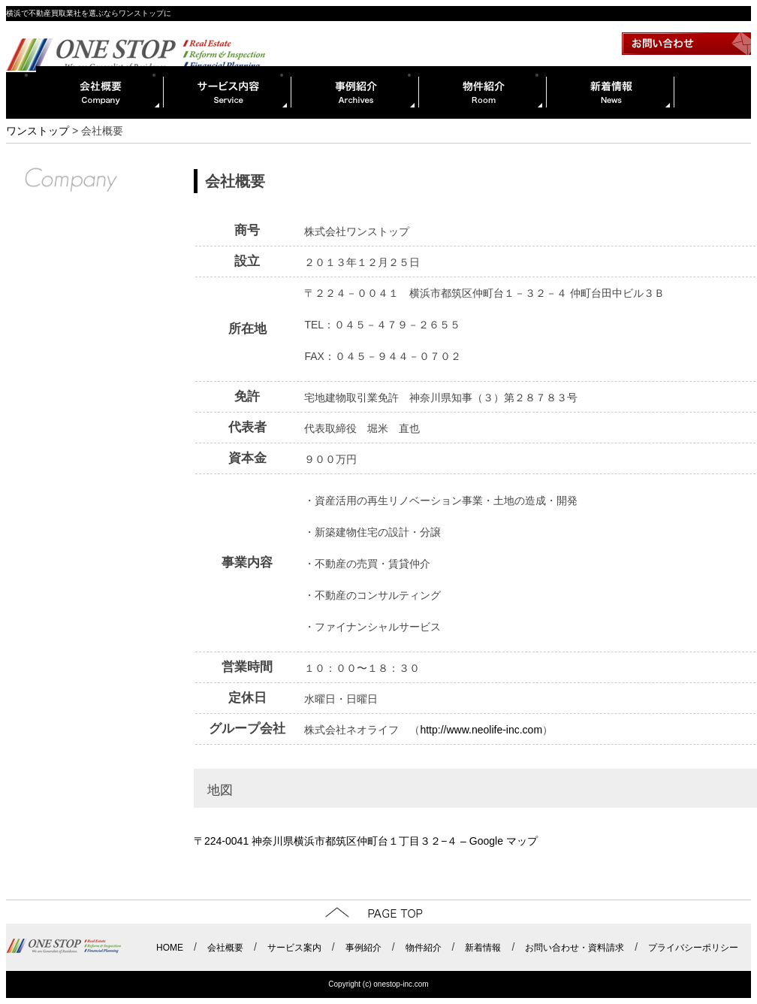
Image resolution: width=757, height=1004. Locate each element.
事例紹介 (355, 92)
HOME (169, 947)
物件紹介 (483, 92)
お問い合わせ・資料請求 (574, 947)
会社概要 (100, 92)
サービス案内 (294, 947)
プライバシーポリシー (693, 947)
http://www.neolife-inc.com (481, 730)
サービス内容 (227, 92)
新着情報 (610, 92)
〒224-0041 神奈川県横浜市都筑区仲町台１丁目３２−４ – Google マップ (366, 841)
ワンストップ (37, 131)
